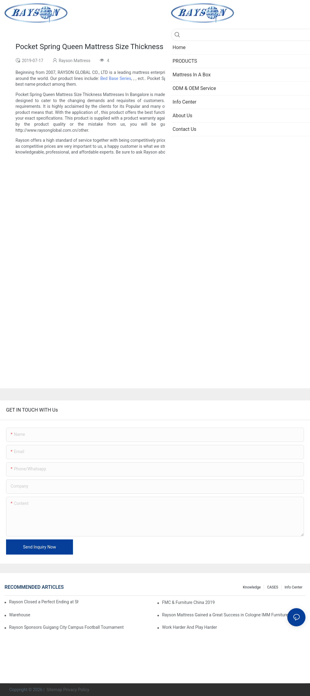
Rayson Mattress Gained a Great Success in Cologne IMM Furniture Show (230, 614)
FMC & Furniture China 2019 (188, 602)
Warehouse (19, 614)
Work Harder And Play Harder (189, 627)
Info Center (293, 587)
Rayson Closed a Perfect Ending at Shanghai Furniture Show (43, 601)
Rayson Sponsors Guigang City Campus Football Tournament (66, 627)
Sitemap (53, 689)
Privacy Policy (76, 689)
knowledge (252, 587)
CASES (272, 587)
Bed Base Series (115, 78)
